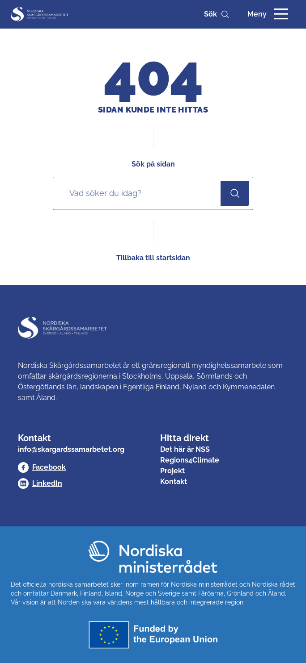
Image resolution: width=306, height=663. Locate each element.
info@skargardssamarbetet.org (71, 449)
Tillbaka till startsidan (153, 258)
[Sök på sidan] (139, 193)
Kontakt (173, 481)
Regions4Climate (189, 460)
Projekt (172, 471)
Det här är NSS (185, 449)
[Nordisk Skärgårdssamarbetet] (40, 14)
